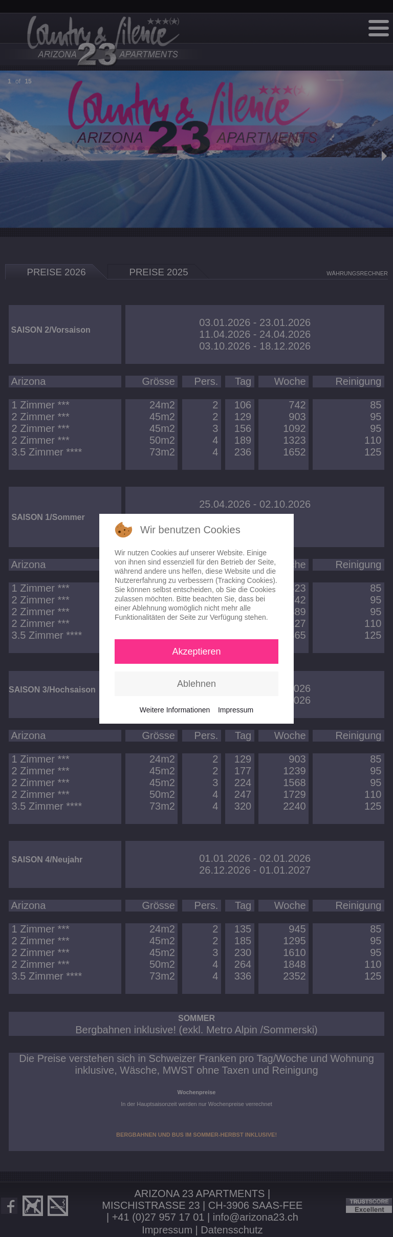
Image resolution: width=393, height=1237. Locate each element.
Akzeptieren (196, 651)
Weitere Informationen (175, 710)
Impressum (235, 710)
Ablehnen (196, 684)
